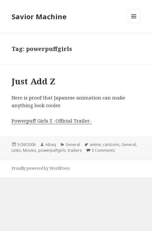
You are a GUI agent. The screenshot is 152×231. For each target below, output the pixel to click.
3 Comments (103, 150)
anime (95, 144)
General (73, 144)
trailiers (75, 150)
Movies (29, 150)
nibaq (50, 144)
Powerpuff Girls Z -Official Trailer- (52, 120)
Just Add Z (33, 81)
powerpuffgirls (52, 150)
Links (16, 150)
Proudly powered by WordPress (41, 168)
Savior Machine (39, 16)
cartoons (111, 144)
